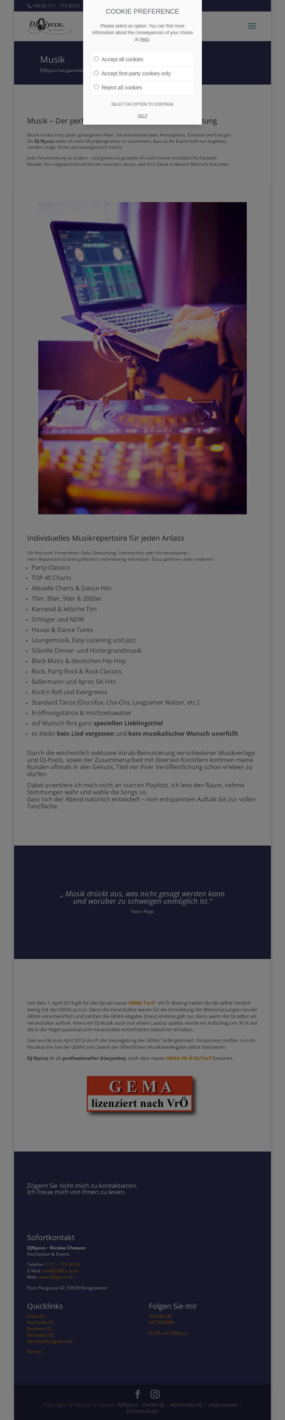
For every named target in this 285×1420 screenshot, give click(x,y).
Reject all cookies (118, 87)
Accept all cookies (118, 59)
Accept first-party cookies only (132, 73)
